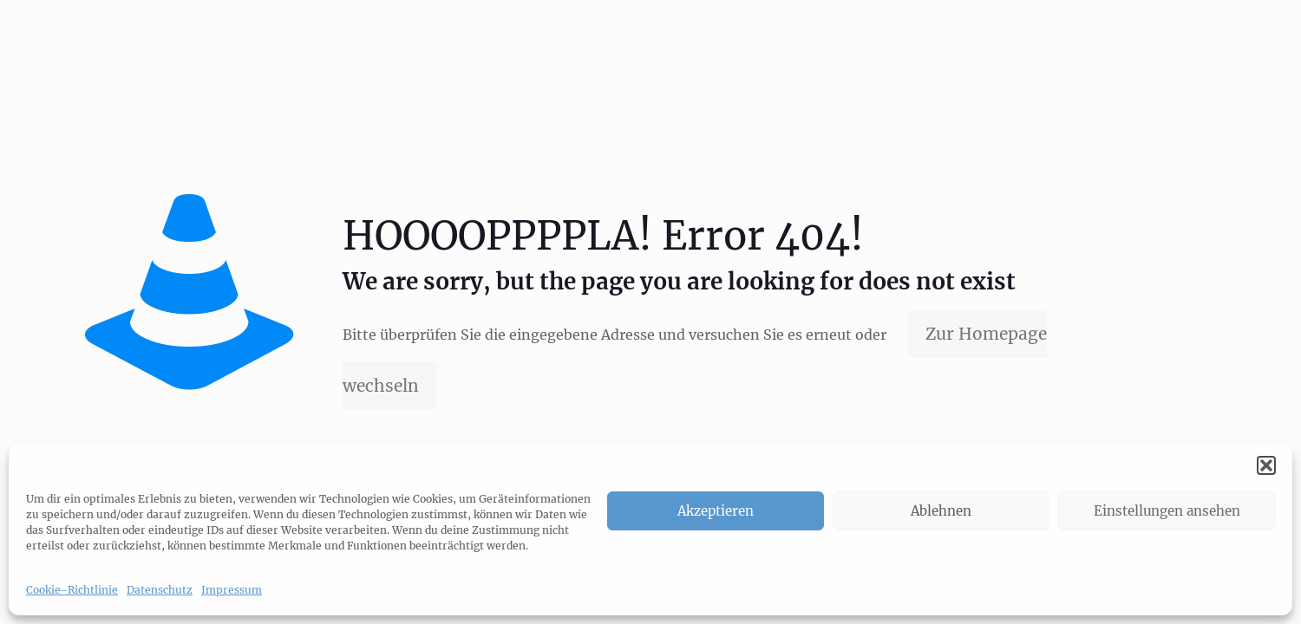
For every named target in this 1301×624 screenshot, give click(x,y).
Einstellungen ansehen (1167, 511)
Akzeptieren (715, 511)
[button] (1266, 465)
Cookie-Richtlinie (72, 589)
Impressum (231, 589)
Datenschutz (160, 589)
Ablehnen (941, 511)
